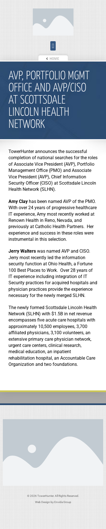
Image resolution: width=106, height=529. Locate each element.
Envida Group (62, 502)
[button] (53, 46)
